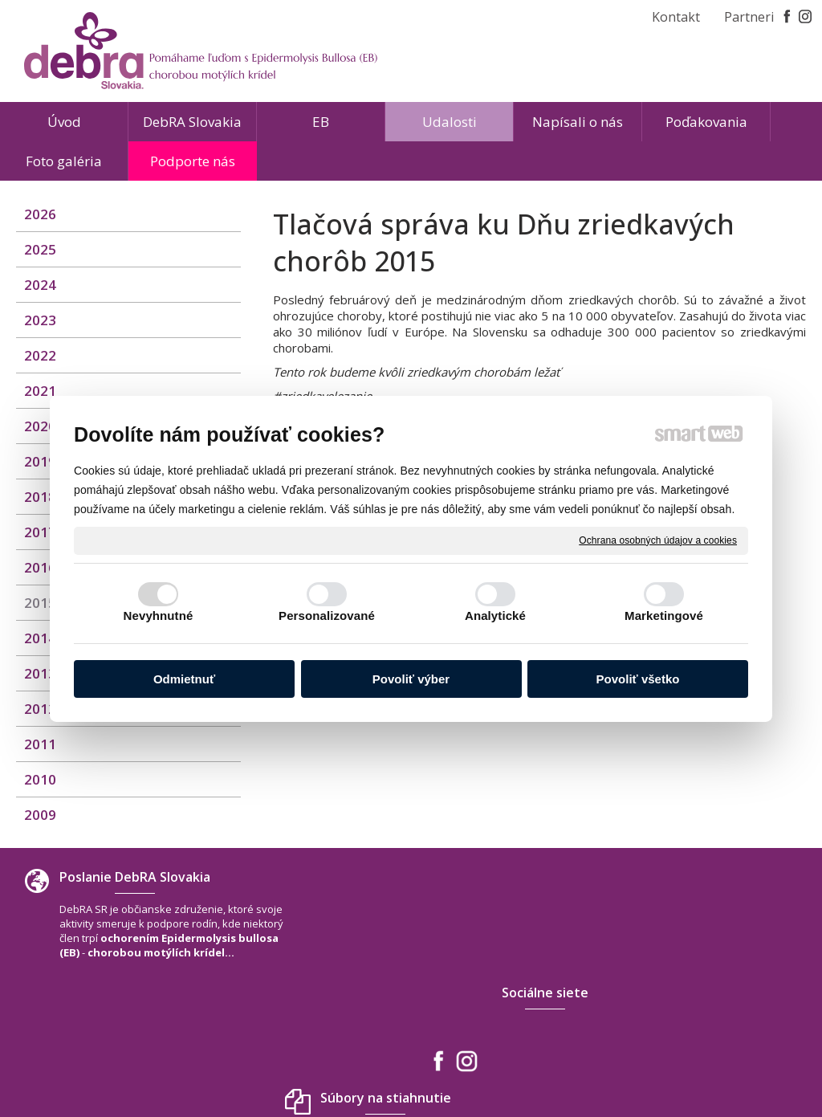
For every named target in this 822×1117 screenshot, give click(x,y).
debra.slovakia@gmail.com (710, 998)
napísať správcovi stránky (374, 1060)
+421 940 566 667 (685, 982)
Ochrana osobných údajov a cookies (658, 539)
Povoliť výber (411, 679)
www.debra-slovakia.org (704, 1014)
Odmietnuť (184, 679)
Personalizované (327, 615)
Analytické (495, 615)
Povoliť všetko (638, 679)
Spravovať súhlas (649, 1060)
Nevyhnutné (158, 615)
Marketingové (664, 615)
